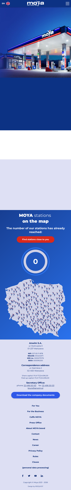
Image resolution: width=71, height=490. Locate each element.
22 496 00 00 (30, 385)
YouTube (35, 476)
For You (35, 406)
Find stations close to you (35, 239)
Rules (35, 456)
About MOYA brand (35, 428)
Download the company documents (35, 395)
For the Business (35, 411)
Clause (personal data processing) (35, 465)
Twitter (29, 476)
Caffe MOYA (35, 417)
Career (35, 445)
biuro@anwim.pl (35, 388)
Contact (35, 434)
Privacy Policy (36, 451)
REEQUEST (39, 486)
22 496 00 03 (48, 385)
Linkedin (42, 476)
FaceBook (23, 476)
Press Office (35, 423)
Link (48, 476)
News (35, 439)
